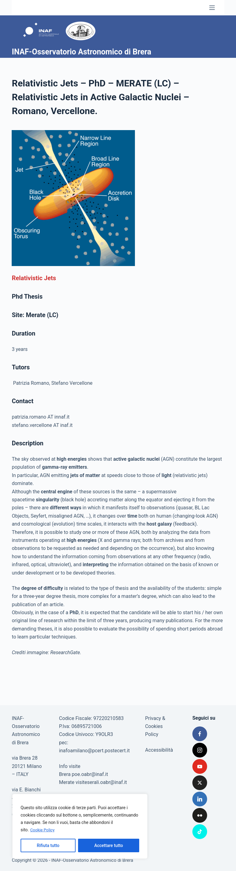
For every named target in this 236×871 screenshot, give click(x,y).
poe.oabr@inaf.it (90, 774)
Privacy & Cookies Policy (155, 726)
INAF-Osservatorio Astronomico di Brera (81, 51)
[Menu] (212, 7)
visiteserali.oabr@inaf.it (101, 782)
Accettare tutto (108, 845)
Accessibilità (159, 750)
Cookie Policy (43, 830)
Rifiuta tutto (48, 845)
